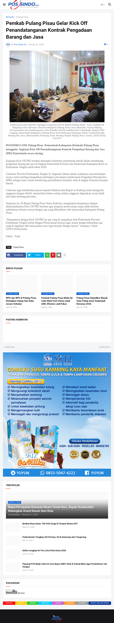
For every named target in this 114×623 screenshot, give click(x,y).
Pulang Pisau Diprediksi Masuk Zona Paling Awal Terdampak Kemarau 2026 (91, 301)
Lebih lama (104, 347)
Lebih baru (10, 347)
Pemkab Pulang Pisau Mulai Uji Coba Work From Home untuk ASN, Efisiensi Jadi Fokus (57, 301)
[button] (4, 4)
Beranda (10, 17)
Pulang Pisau (22, 17)
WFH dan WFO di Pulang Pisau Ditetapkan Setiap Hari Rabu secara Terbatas (21, 301)
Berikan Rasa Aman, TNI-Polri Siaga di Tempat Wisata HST (50, 523)
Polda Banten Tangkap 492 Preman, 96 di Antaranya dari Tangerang (54, 537)
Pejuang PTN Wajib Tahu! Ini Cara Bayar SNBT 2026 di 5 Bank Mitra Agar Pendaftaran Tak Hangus (64, 565)
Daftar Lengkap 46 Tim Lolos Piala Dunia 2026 (44, 550)
